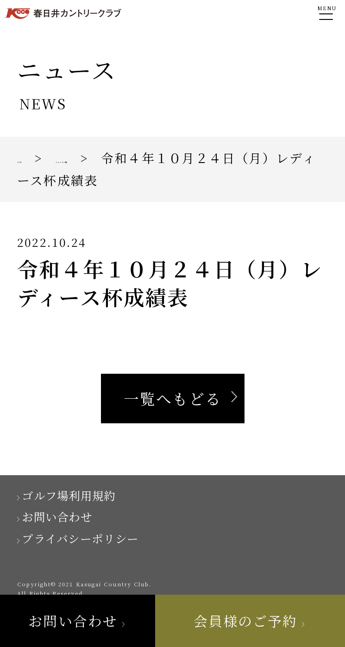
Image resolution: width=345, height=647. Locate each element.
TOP (31, 158)
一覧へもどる (172, 398)
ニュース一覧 (119, 158)
